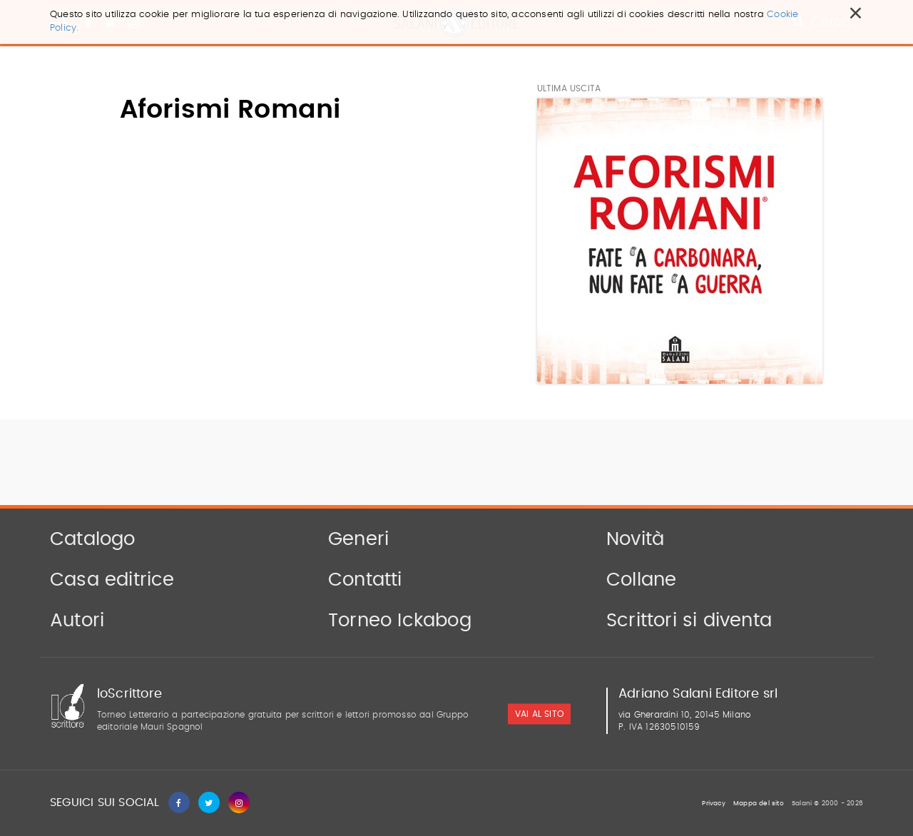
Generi (358, 539)
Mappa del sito (758, 803)
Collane (641, 580)
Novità (635, 539)
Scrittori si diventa (689, 620)
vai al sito (539, 714)
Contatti (365, 580)
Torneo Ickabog (399, 620)
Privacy (713, 803)
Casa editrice (112, 580)
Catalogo (93, 539)
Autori (77, 620)
